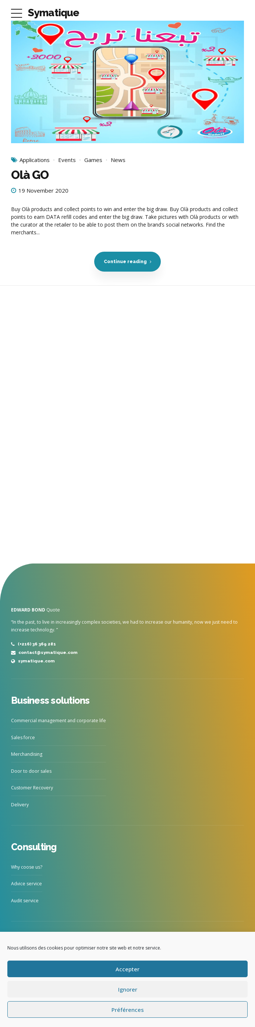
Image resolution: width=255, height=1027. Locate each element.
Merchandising (26, 754)
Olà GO (30, 175)
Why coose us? (26, 867)
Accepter (127, 969)
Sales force (23, 737)
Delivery (20, 805)
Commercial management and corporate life (58, 720)
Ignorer (127, 989)
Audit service (25, 900)
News (118, 160)
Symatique (53, 13)
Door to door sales (31, 771)
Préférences (127, 1009)
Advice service (26, 883)
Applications (35, 160)
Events (67, 160)
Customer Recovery (32, 788)
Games (93, 160)
